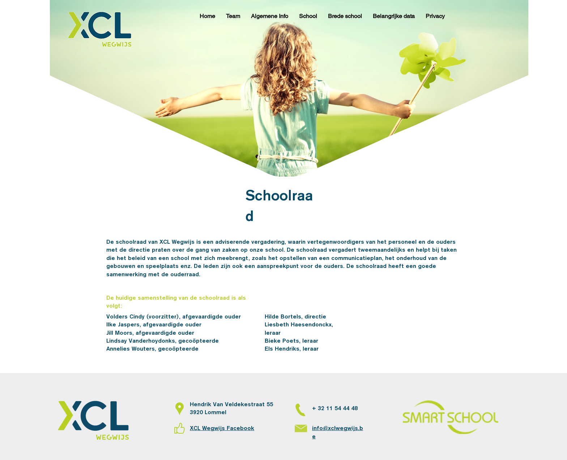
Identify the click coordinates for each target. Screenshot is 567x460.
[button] (233, 16)
